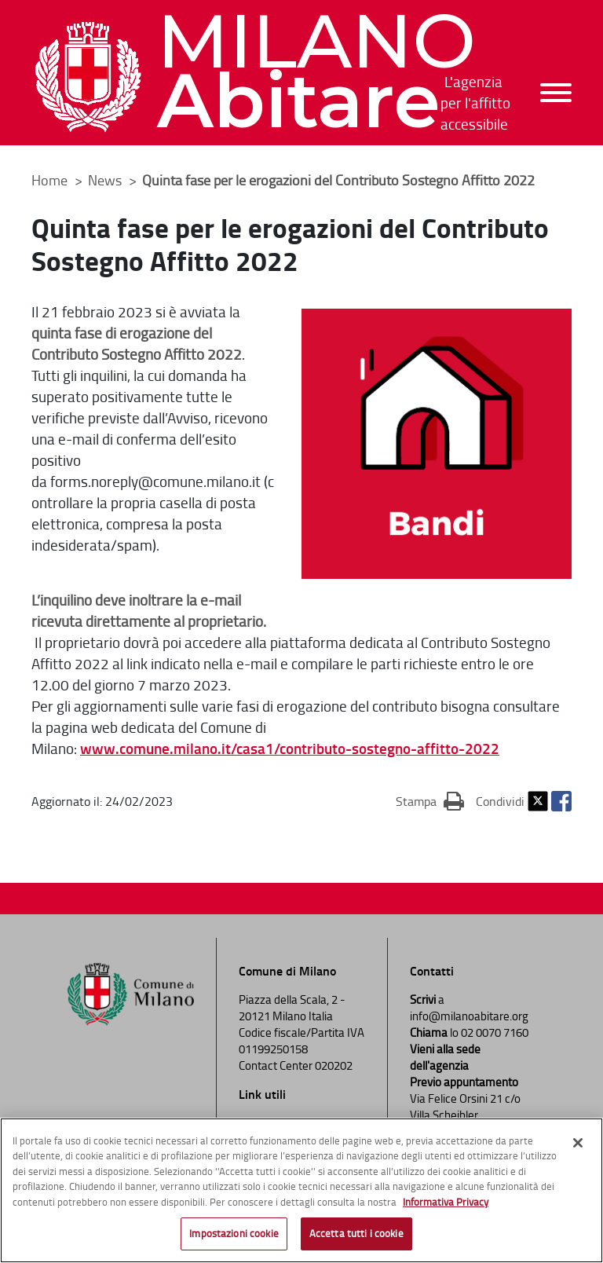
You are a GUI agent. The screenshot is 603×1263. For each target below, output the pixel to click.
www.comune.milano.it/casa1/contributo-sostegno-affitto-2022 (289, 748)
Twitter (538, 801)
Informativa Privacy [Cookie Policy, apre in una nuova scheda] (445, 1202)
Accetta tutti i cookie (356, 1234)
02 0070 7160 (494, 1032)
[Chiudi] (578, 1143)
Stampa (430, 800)
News (106, 179)
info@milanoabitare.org (469, 1016)
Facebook (561, 801)
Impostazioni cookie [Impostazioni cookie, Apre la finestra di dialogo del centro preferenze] (233, 1234)
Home (49, 179)
